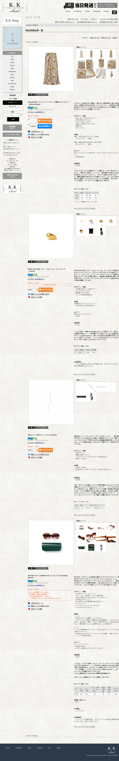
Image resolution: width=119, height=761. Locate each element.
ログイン (94, 19)
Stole (12, 87)
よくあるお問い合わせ (10, 155)
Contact (106, 11)
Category (12, 53)
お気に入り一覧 (72, 19)
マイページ (84, 19)
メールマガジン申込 (12, 134)
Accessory (12, 84)
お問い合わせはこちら (12, 176)
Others (12, 90)
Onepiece (12, 71)
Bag (12, 74)
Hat (12, 80)
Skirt (12, 68)
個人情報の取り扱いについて (11, 149)
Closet (87, 11)
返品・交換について (9, 146)
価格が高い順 (105, 38)
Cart (114, 12)
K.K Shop (28, 25)
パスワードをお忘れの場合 (109, 19)
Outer (12, 62)
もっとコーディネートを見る (85, 208)
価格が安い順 (94, 38)
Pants (12, 65)
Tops (12, 59)
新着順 (114, 38)
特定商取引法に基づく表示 (11, 153)
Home (68, 11)
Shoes (12, 77)
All (12, 56)
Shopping (96, 11)
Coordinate (78, 11)
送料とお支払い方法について (11, 143)
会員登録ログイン (12, 127)
